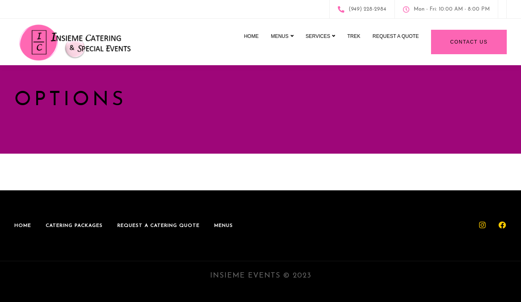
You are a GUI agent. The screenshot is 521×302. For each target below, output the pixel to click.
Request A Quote (395, 36)
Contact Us (469, 42)
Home (251, 36)
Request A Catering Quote (158, 225)
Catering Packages (74, 225)
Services (318, 36)
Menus (279, 36)
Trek (353, 36)
